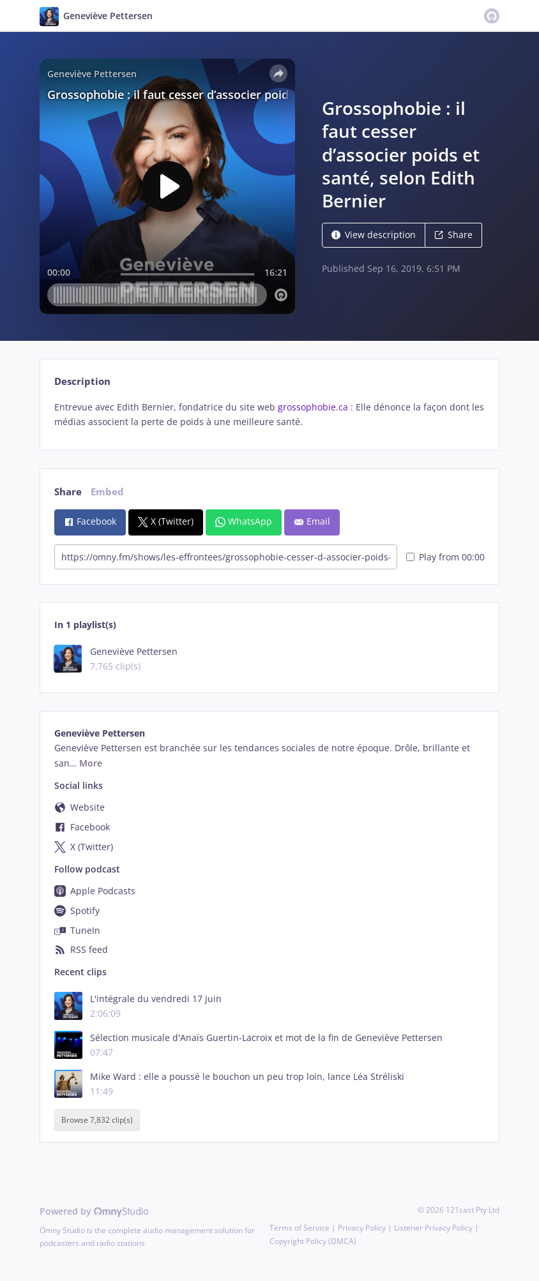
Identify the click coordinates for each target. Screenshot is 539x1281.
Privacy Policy (362, 1227)
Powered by (94, 1211)
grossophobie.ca (313, 407)
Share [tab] (68, 491)
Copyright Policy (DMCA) (313, 1241)
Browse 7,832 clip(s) (97, 1120)
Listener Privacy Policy (433, 1227)
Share (453, 234)
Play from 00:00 (445, 557)
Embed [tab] (107, 491)
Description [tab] (82, 381)
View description (373, 234)
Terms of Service (300, 1227)
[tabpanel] (269, 415)
